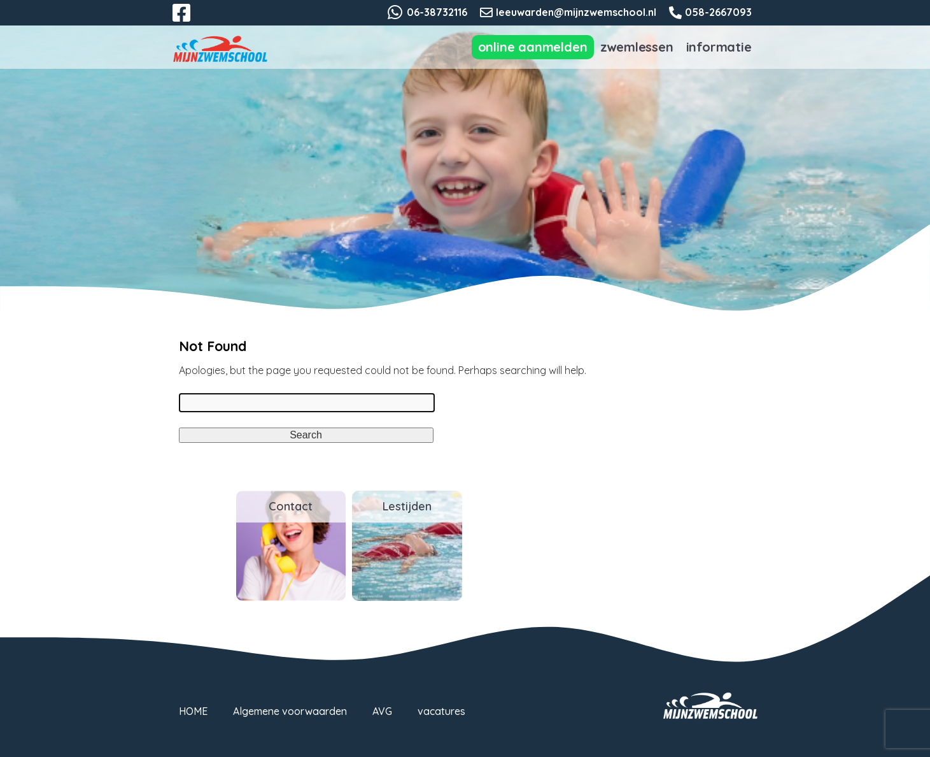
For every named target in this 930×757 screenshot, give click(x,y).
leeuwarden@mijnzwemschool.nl (576, 12)
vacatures (441, 711)
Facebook (190, 20)
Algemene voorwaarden (290, 711)
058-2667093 (718, 12)
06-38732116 (437, 12)
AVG (382, 711)
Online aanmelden (533, 47)
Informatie (719, 47)
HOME (193, 711)
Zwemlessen (636, 47)
